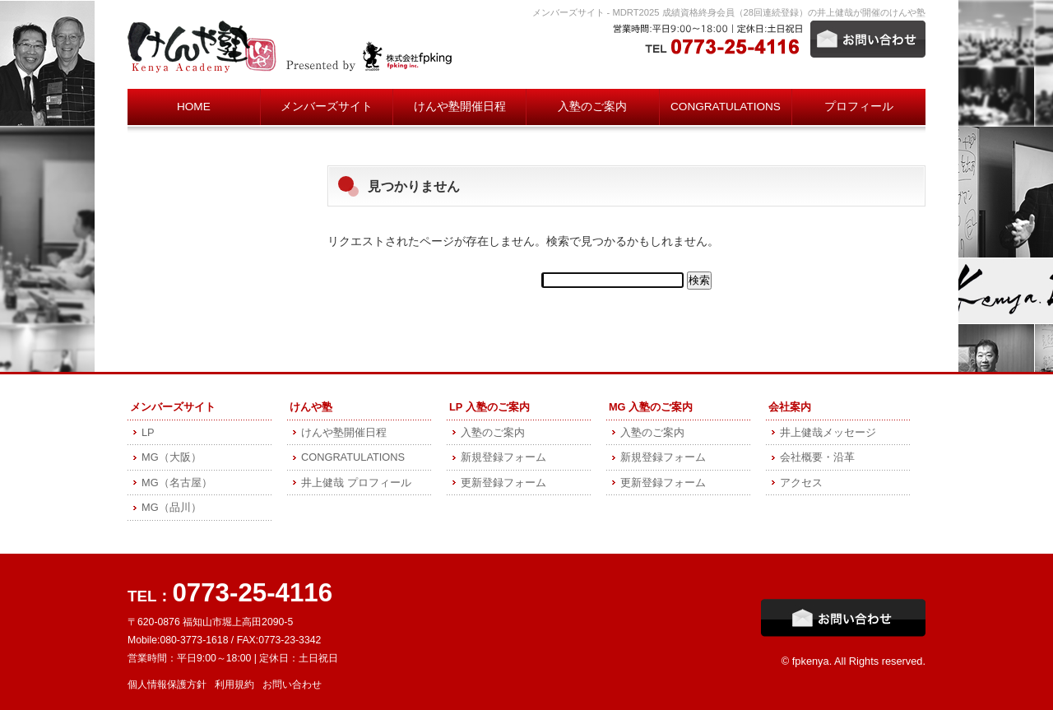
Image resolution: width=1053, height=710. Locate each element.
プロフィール (858, 106)
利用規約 (234, 684)
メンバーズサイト (327, 106)
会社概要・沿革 (817, 457)
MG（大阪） (171, 457)
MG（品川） (171, 507)
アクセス (801, 482)
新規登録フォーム (503, 457)
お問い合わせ (292, 684)
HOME (194, 106)
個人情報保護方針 (167, 684)
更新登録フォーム (503, 482)
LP (148, 432)
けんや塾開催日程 (460, 106)
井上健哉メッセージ (828, 432)
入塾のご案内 (592, 106)
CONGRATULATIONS (725, 106)
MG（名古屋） (176, 482)
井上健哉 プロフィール (356, 482)
